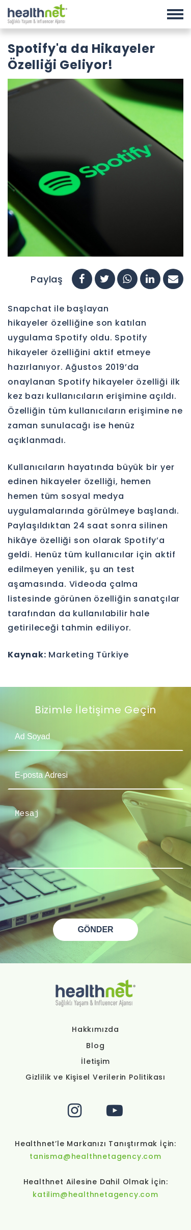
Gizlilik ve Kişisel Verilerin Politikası (95, 1077)
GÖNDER (95, 929)
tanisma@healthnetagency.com (95, 1156)
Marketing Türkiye (88, 654)
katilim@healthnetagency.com (95, 1194)
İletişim (95, 1061)
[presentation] (85, 899)
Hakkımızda (95, 1029)
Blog (95, 1045)
